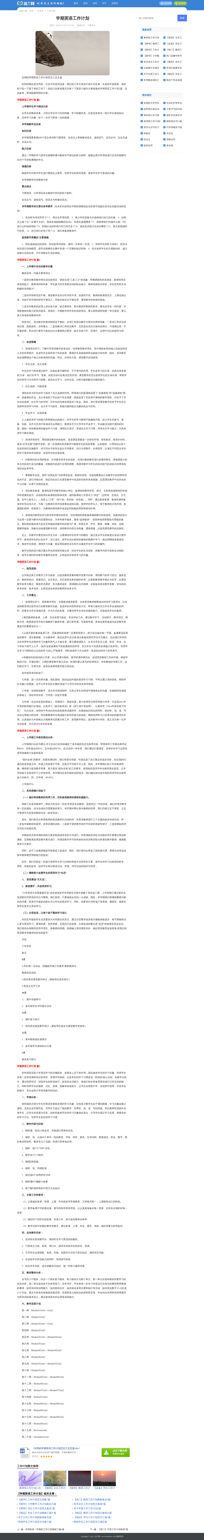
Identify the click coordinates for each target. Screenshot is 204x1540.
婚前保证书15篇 (174, 121)
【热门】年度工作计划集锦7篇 (113, 1529)
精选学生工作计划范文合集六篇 (34, 1521)
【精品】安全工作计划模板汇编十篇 (37, 1513)
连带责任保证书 (151, 109)
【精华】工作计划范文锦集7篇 (34, 1499)
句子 (104, 3)
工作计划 (51, 11)
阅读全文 (81, 25)
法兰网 (97, 1536)
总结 (85, 3)
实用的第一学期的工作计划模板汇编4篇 (44, 1529)
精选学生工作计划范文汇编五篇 (90, 1521)
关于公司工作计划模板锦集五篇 (34, 1517)
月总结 (169, 133)
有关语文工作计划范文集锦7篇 (90, 1504)
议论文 (147, 139)
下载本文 (91, 25)
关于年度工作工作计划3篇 (87, 1508)
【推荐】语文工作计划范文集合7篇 (36, 1508)
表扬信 (147, 133)
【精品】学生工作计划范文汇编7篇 (92, 1517)
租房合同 (148, 145)
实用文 (115, 3)
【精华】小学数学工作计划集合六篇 (37, 1504)
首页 (76, 3)
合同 (95, 3)
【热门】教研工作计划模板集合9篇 (92, 1499)
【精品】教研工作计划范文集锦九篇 (93, 1513)
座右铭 (169, 145)
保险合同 (170, 139)
